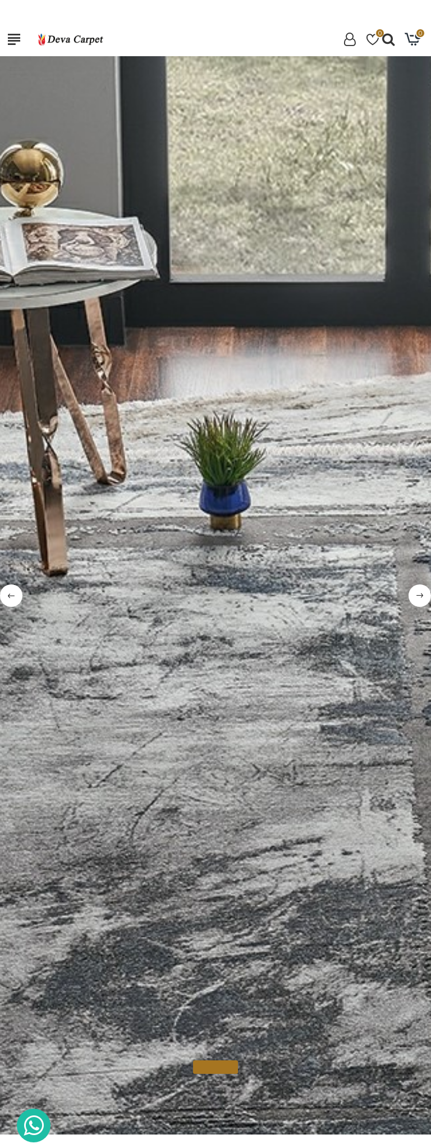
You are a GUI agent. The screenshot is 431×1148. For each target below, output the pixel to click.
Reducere (193, 681)
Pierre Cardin (74, 902)
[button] (375, 686)
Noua (249, 681)
